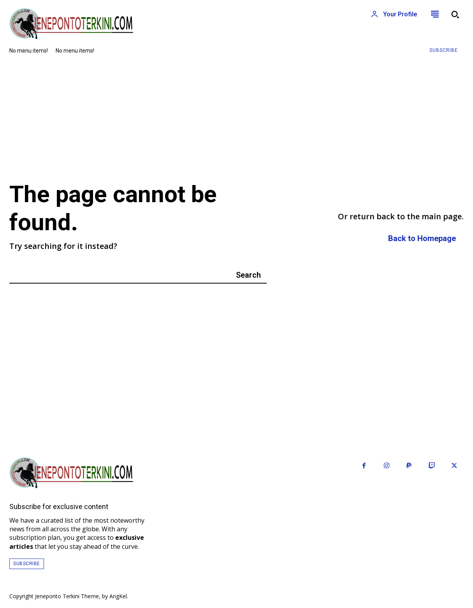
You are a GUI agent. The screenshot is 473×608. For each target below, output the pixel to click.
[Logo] (118, 24)
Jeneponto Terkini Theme (67, 596)
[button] (455, 14)
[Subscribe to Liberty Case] (444, 51)
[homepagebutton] (422, 238)
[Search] (248, 275)
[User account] (394, 14)
